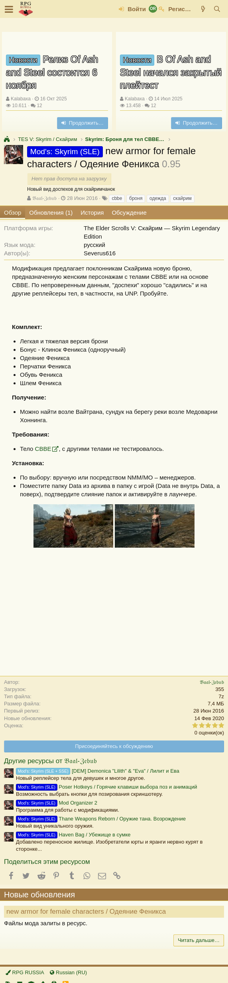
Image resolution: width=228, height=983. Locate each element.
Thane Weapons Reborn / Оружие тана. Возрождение (101, 819)
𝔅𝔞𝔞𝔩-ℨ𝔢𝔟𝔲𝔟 (44, 198)
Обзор (12, 212)
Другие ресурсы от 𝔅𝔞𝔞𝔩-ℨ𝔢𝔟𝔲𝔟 (50, 761)
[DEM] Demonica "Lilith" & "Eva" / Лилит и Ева (97, 771)
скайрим (182, 198)
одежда (157, 198)
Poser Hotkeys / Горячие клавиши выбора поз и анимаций (106, 787)
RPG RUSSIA (25, 972)
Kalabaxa (21, 99)
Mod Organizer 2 (56, 803)
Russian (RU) (68, 972)
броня (135, 198)
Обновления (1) (51, 212)
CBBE (43, 448)
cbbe (117, 198)
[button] (9, 9)
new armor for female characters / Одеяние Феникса (86, 911)
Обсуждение (129, 212)
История (92, 212)
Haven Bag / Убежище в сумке (73, 835)
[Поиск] (217, 9)
